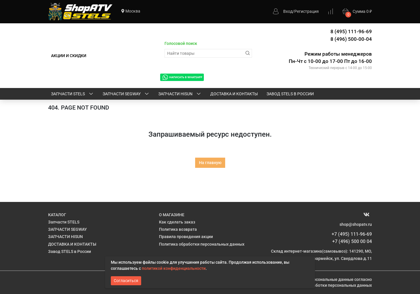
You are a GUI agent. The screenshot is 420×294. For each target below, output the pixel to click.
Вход (288, 11)
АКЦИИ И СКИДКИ (68, 55)
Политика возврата (178, 229)
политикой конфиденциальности (174, 268)
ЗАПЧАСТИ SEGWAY (126, 94)
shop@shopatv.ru (356, 224)
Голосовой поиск (180, 43)
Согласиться (126, 280)
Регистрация (306, 11)
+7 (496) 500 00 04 (352, 241)
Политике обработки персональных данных (329, 285)
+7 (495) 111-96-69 (352, 234)
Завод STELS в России (290, 93)
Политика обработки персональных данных (201, 244)
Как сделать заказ (177, 222)
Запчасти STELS (72, 94)
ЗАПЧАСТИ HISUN (180, 94)
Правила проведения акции (186, 236)
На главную (210, 162)
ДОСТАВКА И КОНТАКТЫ (234, 93)
